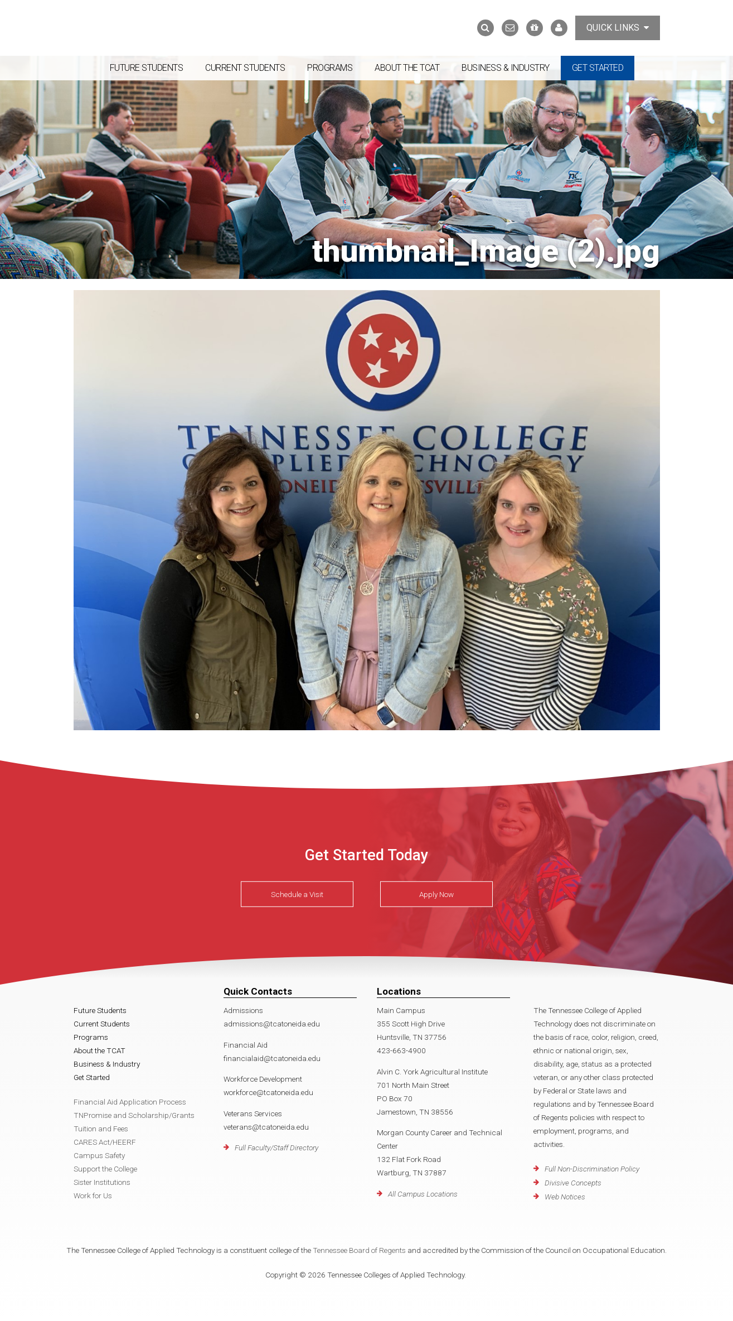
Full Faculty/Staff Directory (276, 1147)
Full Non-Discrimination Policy (592, 1168)
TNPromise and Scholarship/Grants (134, 1115)
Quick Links (617, 27)
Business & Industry (506, 67)
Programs (329, 67)
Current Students (245, 67)
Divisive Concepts (573, 1182)
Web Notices (565, 1196)
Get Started (598, 67)
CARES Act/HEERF (105, 1141)
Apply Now (436, 894)
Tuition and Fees (101, 1128)
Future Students (146, 67)
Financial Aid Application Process (130, 1101)
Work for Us (93, 1195)
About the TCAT (407, 67)
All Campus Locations (423, 1193)
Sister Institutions (102, 1182)
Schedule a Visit (297, 894)
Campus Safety (99, 1155)
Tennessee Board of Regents (359, 1250)
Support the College (105, 1168)
